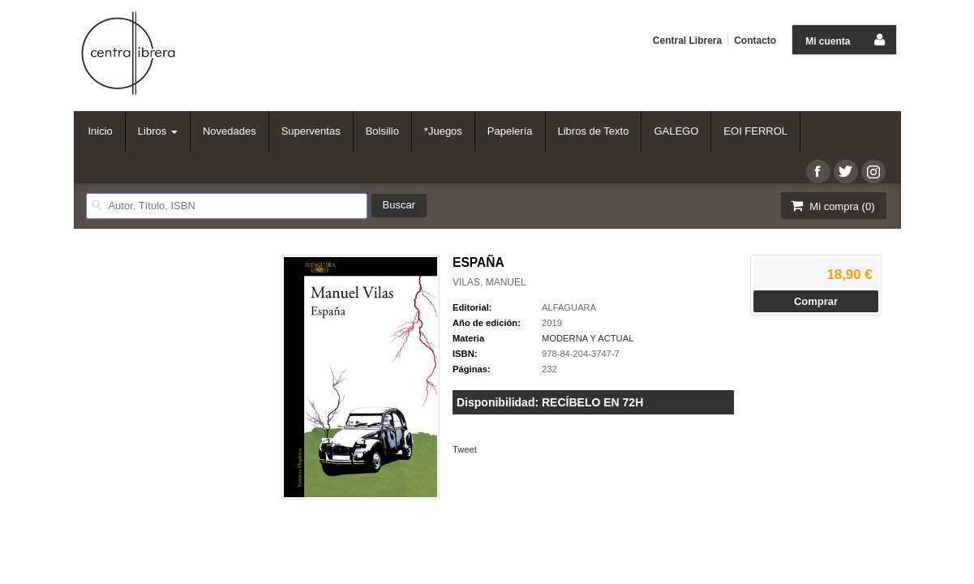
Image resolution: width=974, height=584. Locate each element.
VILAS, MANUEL (489, 282)
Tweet (465, 449)
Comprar (816, 301)
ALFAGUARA (569, 307)
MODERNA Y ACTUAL (587, 338)
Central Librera (687, 40)
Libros (158, 131)
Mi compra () (832, 206)
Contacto (755, 40)
